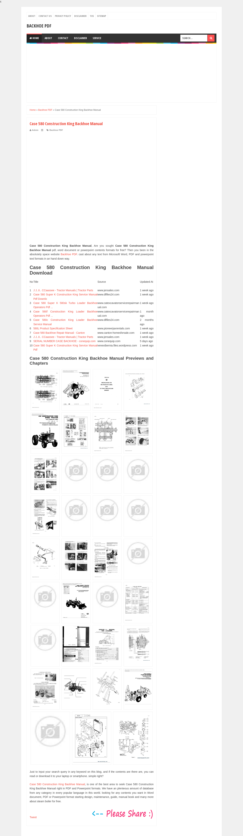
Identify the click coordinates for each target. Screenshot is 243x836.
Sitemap (101, 16)
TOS (92, 16)
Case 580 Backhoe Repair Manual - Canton (59, 332)
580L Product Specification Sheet (53, 328)
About (31, 16)
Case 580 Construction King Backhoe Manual (57, 784)
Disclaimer (80, 16)
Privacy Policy (63, 16)
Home (34, 38)
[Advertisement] (121, 73)
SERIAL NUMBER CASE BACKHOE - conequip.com (64, 341)
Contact (63, 38)
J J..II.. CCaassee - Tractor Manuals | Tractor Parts (63, 290)
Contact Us (45, 16)
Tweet (33, 817)
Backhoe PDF (39, 26)
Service (97, 38)
